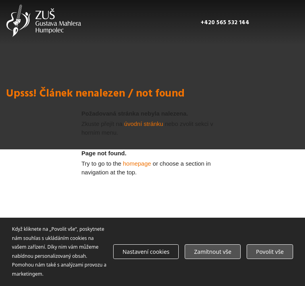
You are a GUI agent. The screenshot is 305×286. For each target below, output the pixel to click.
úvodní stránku (143, 123)
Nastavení (145, 251)
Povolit (270, 251)
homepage (137, 163)
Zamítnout (213, 251)
